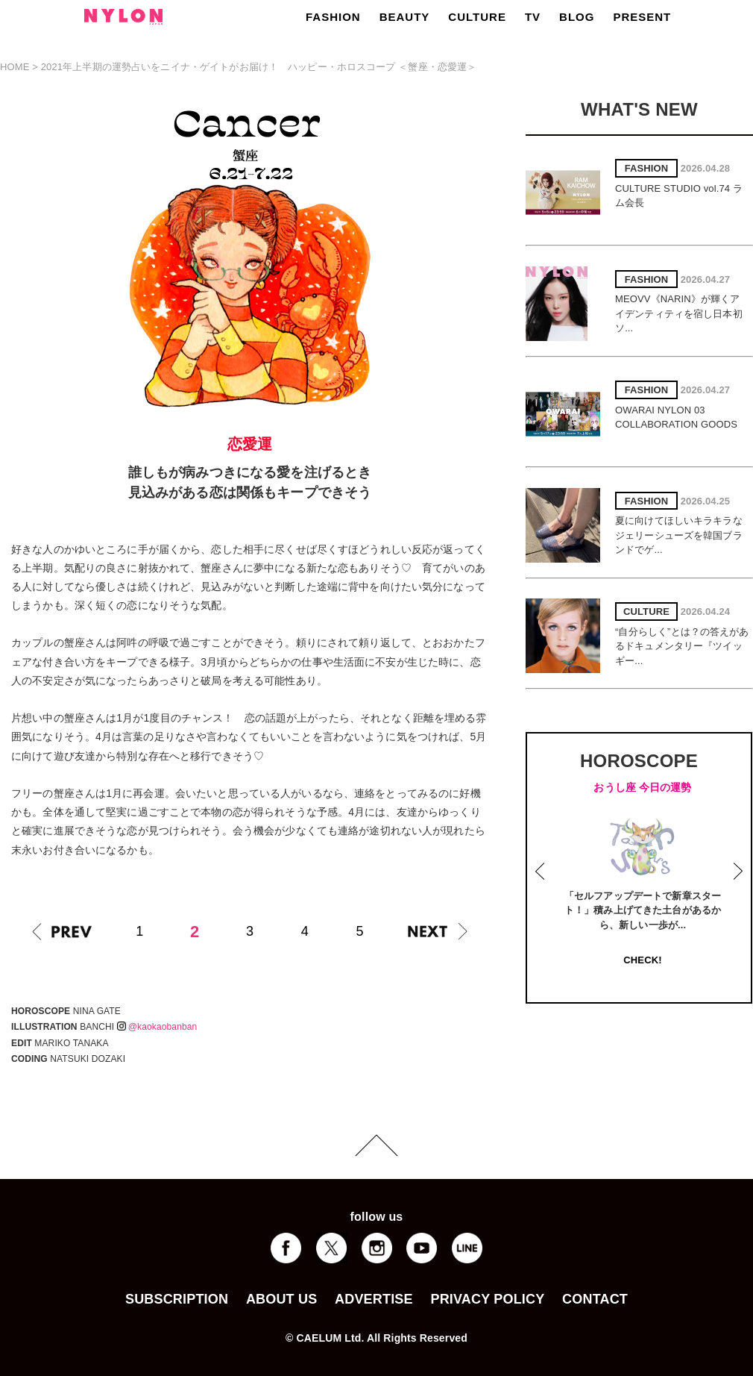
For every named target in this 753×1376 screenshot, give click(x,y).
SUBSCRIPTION (176, 1299)
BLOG (576, 16)
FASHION (333, 16)
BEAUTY (404, 16)
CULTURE (477, 16)
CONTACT (595, 1299)
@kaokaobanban (157, 1027)
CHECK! (642, 960)
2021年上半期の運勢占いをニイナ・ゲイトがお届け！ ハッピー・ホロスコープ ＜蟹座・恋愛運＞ (259, 66)
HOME (15, 66)
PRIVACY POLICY (487, 1299)
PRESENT (642, 16)
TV (533, 16)
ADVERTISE (374, 1299)
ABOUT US (281, 1299)
